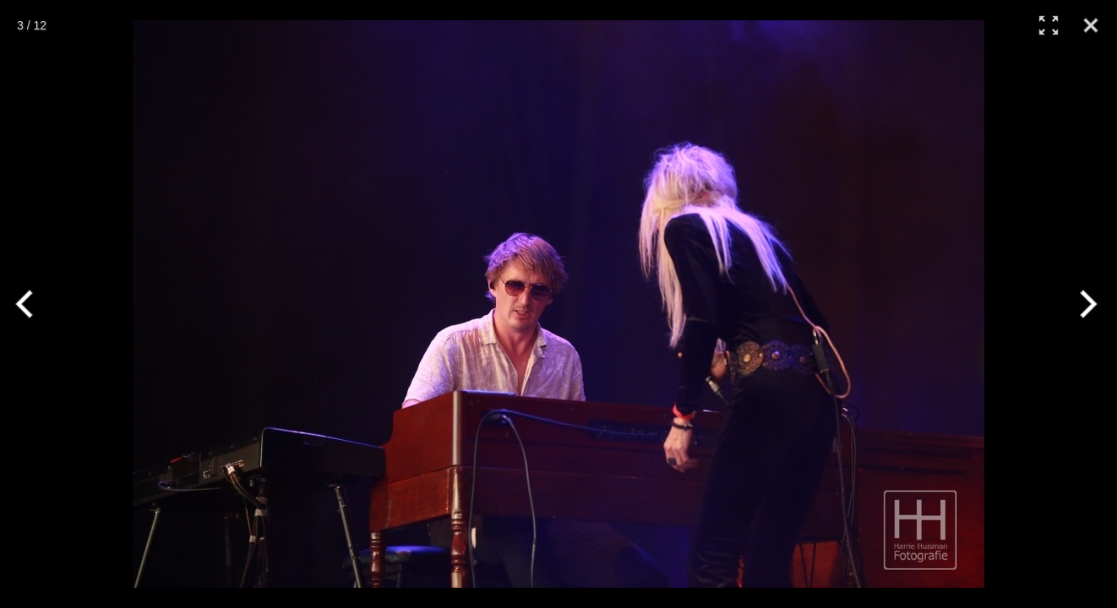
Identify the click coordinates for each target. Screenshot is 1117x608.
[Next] (1085, 304)
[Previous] (31, 304)
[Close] (1091, 25)
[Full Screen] (1048, 25)
